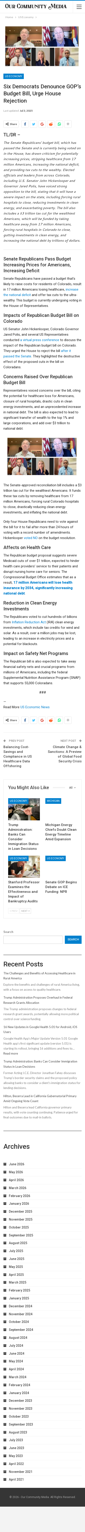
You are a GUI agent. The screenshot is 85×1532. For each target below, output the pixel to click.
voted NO (31, 538)
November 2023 (20, 1408)
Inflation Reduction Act (29, 622)
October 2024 (19, 1322)
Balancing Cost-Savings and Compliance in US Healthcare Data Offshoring (17, 756)
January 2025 (19, 1298)
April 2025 (16, 1275)
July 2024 (16, 1345)
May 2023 (16, 1456)
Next (25, 910)
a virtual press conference (39, 340)
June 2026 (16, 1164)
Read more (10, 1053)
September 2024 (21, 1330)
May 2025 (16, 1267)
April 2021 (16, 1479)
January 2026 (19, 1203)
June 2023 (16, 1448)
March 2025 (17, 1282)
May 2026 (16, 1172)
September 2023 (21, 1424)
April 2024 (16, 1369)
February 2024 (19, 1385)
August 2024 (18, 1337)
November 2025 (20, 1219)
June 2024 (16, 1353)
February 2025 (19, 1290)
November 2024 (20, 1314)
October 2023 (19, 1416)
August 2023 (18, 1432)
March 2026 (17, 1188)
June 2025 (16, 1259)
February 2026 (19, 1196)
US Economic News (35, 707)
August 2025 (18, 1243)
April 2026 (16, 1180)
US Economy (13, 76)
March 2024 (17, 1377)
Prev (13, 910)
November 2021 (20, 1472)
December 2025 (20, 1211)
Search (8, 932)
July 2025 (16, 1251)
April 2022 (16, 1464)
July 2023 (16, 1440)
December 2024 (20, 1306)
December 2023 (20, 1400)
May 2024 (16, 1361)
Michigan (53, 800)
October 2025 (19, 1227)
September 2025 (21, 1235)
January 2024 (19, 1393)
